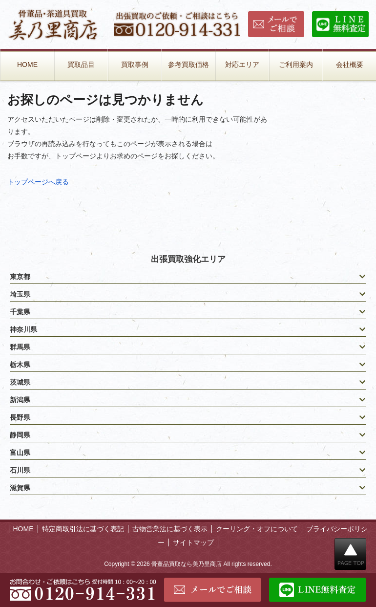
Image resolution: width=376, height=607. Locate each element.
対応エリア (242, 64)
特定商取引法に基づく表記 (83, 529)
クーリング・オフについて (257, 529)
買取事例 (134, 64)
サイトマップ (193, 542)
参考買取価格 (188, 64)
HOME (27, 64)
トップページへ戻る (38, 182)
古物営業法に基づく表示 (170, 529)
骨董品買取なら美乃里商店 (186, 564)
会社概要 (349, 64)
